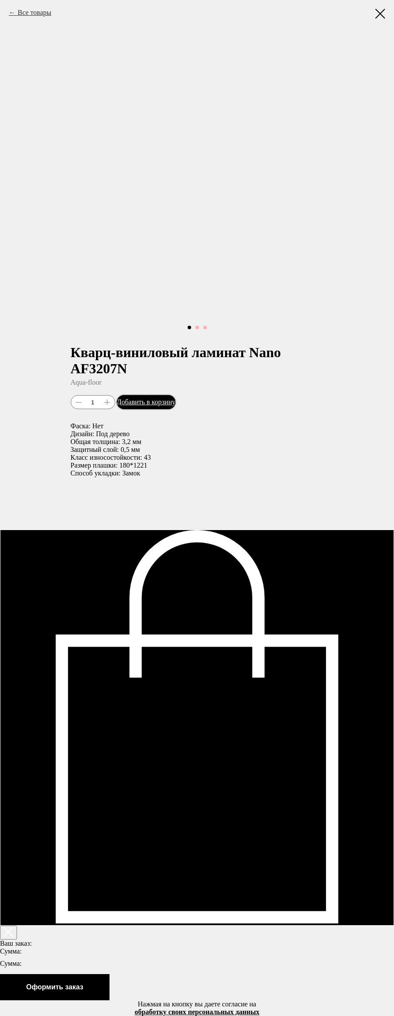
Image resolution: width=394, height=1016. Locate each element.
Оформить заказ (54, 987)
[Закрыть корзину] (8, 933)
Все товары (34, 12)
